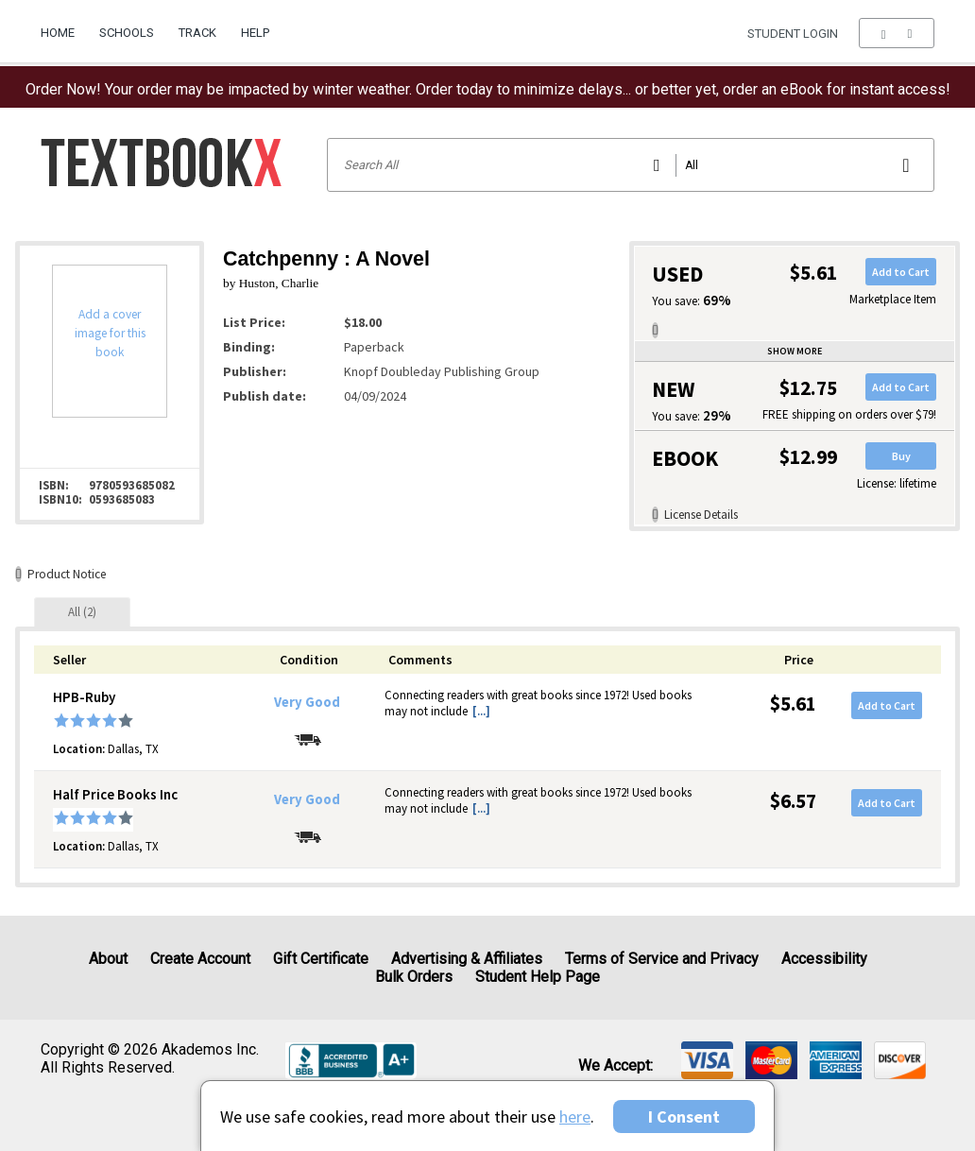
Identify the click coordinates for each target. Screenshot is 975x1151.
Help (255, 33)
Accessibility (824, 959)
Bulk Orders (414, 977)
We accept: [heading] (615, 1065)
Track (197, 33)
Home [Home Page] (58, 33)
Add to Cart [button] (901, 272)
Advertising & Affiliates (466, 959)
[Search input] (630, 165)
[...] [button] (481, 711)
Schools (126, 33)
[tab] (82, 612)
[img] (707, 1060)
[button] (896, 33)
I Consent (684, 1116)
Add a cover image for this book (110, 333)
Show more (794, 351)
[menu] (896, 33)
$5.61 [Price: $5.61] (793, 703)
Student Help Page (537, 977)
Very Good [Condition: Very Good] (307, 702)
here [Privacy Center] (574, 1116)
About (108, 959)
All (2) (82, 612)
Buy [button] (901, 456)
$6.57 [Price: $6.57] (793, 801)
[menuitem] (64, 25)
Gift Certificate (320, 959)
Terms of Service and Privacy (662, 959)
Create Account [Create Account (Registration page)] (200, 959)
